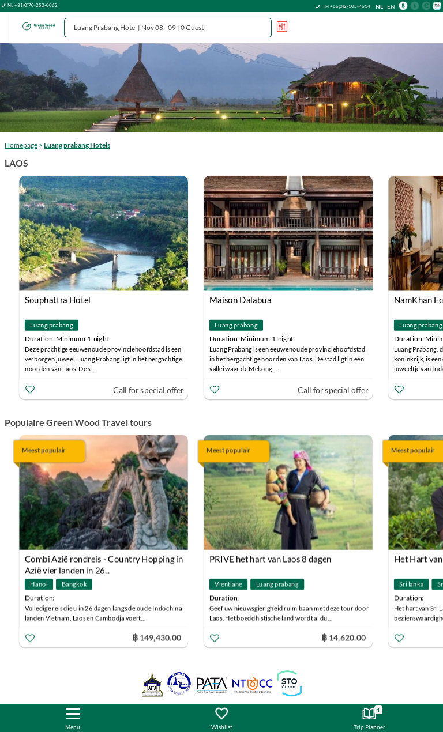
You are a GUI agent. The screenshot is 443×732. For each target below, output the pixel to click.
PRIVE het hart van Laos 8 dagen (270, 559)
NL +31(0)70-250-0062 (32, 5)
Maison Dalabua (240, 300)
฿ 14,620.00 (344, 637)
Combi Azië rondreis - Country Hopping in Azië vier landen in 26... (104, 560)
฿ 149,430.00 (156, 637)
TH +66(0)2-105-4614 (346, 6)
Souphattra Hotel (58, 300)
